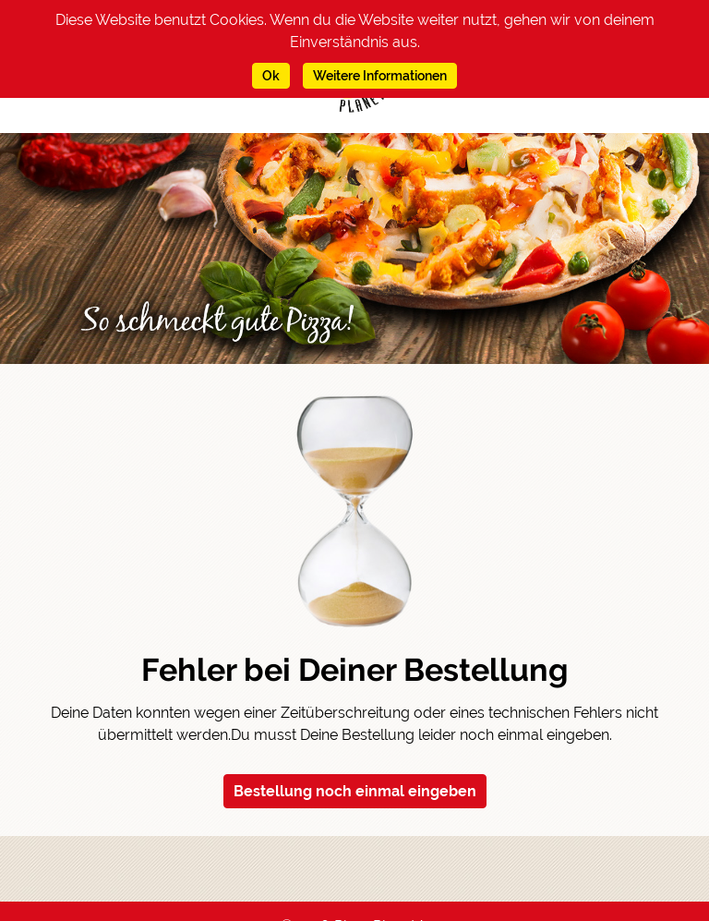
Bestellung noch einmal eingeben (355, 791)
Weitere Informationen (380, 75)
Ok (271, 75)
